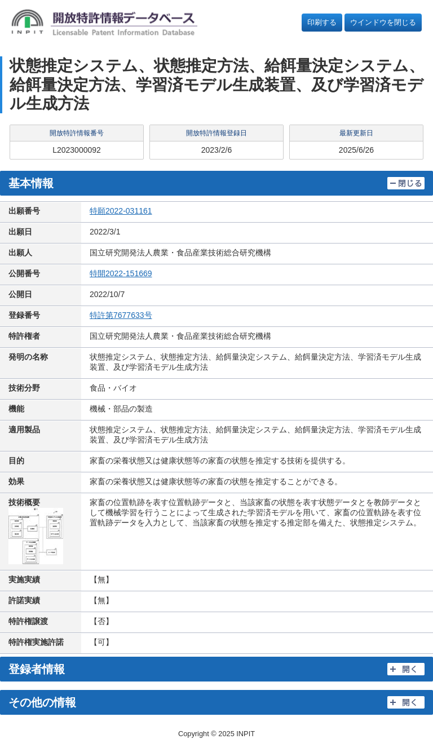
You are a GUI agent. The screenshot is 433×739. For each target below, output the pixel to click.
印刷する (322, 22)
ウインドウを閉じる (383, 22)
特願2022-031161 (121, 210)
